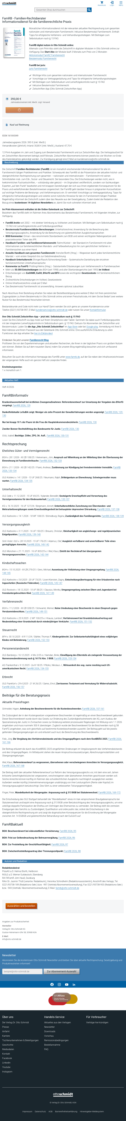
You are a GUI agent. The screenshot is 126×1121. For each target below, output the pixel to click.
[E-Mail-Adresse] (22, 971)
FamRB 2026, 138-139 (113, 516)
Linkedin (6, 1062)
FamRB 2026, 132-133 (51, 460)
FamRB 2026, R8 (72, 851)
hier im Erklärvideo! (43, 333)
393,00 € (30, 100)
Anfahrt (6, 1031)
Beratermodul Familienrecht (42, 58)
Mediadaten (8, 1049)
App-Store (72, 326)
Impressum (27, 1111)
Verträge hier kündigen (97, 1022)
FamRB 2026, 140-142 (38, 544)
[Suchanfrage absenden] (89, 10)
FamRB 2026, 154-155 (37, 668)
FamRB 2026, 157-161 (93, 708)
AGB (51, 1111)
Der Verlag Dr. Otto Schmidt (15, 1022)
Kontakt (6, 1053)
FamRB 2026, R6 (67, 837)
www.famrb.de (73, 357)
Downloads (49, 1031)
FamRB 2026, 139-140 (29, 534)
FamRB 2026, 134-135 (21, 481)
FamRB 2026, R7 (60, 844)
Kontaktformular (98, 310)
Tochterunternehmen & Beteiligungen (20, 1040)
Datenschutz (40, 1111)
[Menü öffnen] (121, 2)
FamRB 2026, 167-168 (13, 765)
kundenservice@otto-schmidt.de (51, 310)
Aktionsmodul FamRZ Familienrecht (47, 55)
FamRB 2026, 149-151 (36, 611)
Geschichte (7, 1045)
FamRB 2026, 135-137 (58, 499)
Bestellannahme (52, 1045)
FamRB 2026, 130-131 (58, 435)
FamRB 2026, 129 (21, 405)
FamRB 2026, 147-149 (43, 593)
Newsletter (49, 1027)
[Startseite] (63, 1096)
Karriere (6, 1036)
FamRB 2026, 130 (88, 422)
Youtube (6, 1067)
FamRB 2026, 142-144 (37, 554)
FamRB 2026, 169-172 (109, 792)
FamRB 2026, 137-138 (108, 509)
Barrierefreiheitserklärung (66, 1111)
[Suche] (60, 10)
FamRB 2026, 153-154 (65, 658)
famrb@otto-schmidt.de (67, 888)
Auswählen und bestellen (21, 905)
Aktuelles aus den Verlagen (57, 1022)
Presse (5, 1027)
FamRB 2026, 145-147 (51, 583)
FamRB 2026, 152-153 (38, 640)
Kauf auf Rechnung (19, 124)
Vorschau (49, 1036)
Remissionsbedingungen (56, 1040)
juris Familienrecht (38, 68)
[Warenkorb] (102, 3)
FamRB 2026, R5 (68, 831)
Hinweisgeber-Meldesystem (92, 1111)
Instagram (7, 1071)
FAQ (46, 1049)
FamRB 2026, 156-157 (13, 687)
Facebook (7, 1058)
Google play (92, 326)
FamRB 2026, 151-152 (81, 621)
